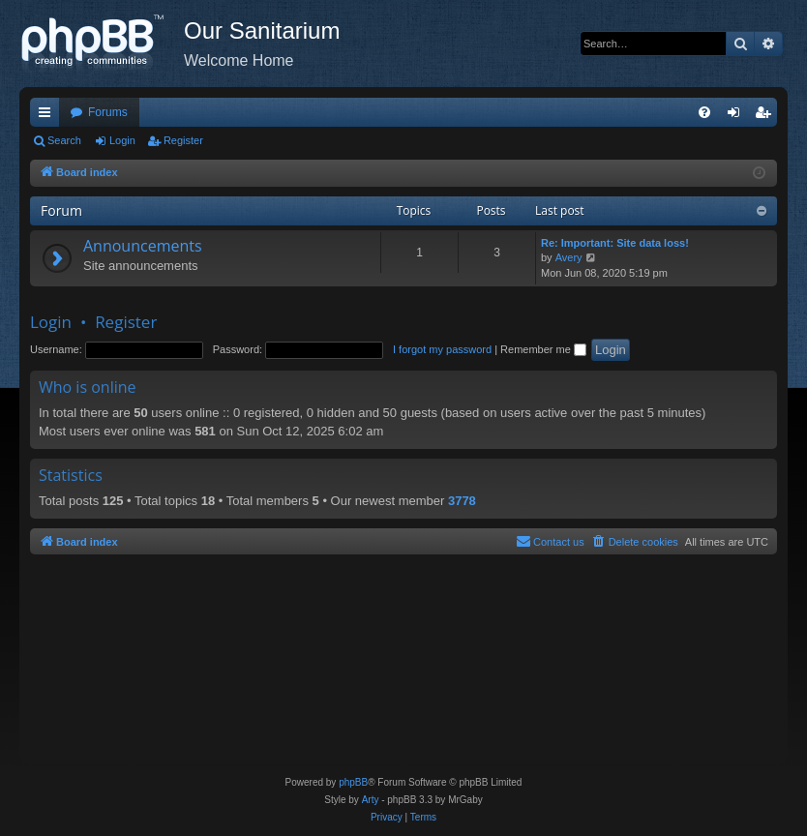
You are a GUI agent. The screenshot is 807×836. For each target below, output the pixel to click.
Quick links (48, 116)
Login (122, 140)
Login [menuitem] (738, 116)
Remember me (543, 349)
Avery (569, 257)
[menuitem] (704, 112)
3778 (462, 500)
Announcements (142, 245)
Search (64, 140)
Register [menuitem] (767, 116)
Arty (370, 799)
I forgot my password (442, 349)
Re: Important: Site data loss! (615, 243)
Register (183, 140)
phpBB (353, 782)
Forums (108, 112)
